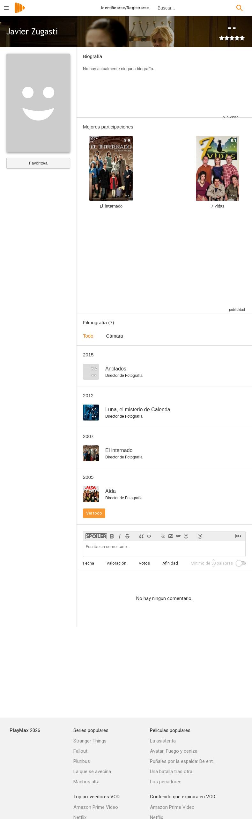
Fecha (88, 563)
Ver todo (94, 513)
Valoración (116, 563)
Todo (88, 336)
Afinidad (170, 563)
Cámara (114, 336)
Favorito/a (38, 163)
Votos (144, 563)
